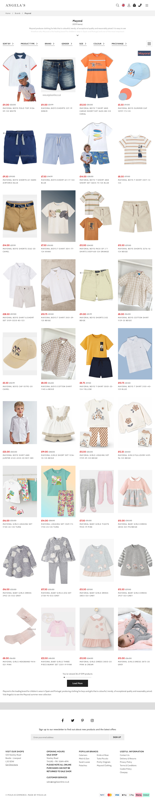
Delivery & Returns (128, 758)
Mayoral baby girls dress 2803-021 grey (94, 594)
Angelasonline (15, 5)
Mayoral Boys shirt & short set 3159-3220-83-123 (18, 319)
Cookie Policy (126, 769)
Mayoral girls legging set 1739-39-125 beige (94, 456)
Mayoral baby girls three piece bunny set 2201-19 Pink (56, 663)
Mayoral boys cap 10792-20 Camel (18, 387)
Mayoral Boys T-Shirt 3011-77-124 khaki (57, 250)
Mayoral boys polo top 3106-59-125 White (19, 109)
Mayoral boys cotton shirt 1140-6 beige (56, 387)
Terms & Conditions (128, 765)
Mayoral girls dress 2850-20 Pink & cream (96, 663)
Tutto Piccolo (102, 758)
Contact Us (124, 755)
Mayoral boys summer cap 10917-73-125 (132, 109)
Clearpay (124, 772)
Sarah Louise (84, 762)
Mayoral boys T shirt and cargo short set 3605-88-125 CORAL (95, 111)
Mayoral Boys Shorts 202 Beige (94, 319)
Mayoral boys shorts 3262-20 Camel (19, 250)
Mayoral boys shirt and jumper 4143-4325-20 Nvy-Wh (18, 456)
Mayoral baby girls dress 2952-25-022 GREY (17, 594)
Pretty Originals (103, 762)
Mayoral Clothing (104, 765)
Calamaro (83, 755)
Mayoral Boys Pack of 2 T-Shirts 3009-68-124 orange (94, 250)
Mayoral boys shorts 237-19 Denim (56, 109)
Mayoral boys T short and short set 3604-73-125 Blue (94, 181)
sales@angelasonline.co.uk (58, 782)
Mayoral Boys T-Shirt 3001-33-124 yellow (96, 387)
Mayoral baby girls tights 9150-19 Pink (94, 525)
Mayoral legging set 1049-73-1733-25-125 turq (57, 525)
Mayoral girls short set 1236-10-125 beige (58, 456)
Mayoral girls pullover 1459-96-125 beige (134, 456)
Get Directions (12, 765)
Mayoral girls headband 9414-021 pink (19, 663)
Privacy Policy (126, 762)
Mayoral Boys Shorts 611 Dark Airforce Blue (19, 181)
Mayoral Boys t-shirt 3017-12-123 (134, 181)
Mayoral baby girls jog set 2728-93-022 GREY (56, 594)
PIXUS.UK (41, 795)
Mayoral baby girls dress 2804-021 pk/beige (132, 525)
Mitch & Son (84, 758)
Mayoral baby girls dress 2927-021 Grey (132, 594)
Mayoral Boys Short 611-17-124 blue (58, 181)
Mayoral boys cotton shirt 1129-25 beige (133, 319)
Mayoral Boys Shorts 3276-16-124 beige (134, 250)
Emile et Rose (103, 755)
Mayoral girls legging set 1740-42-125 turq (17, 525)
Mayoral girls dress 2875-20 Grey (134, 663)
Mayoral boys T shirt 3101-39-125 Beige (57, 319)
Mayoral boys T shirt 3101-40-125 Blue (134, 387)
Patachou (83, 765)
